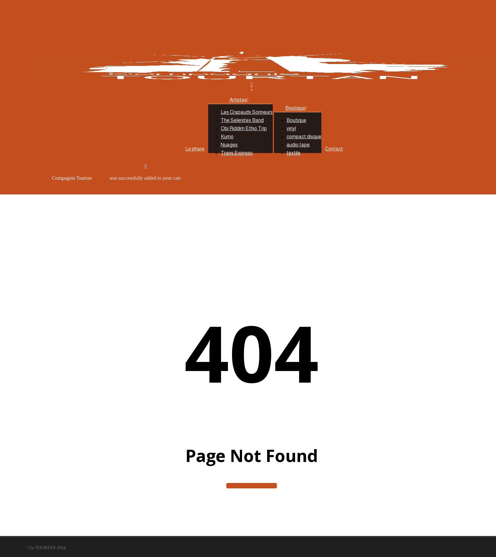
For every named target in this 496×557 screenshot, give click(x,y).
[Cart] (251, 87)
